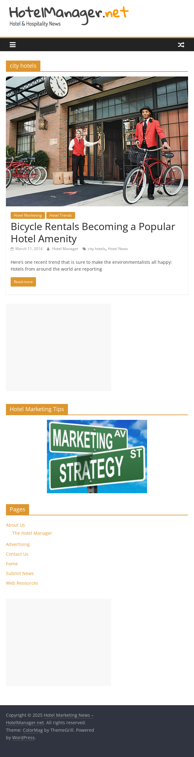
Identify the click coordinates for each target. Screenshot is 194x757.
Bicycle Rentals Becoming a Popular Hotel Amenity (93, 232)
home (12, 564)
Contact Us (17, 554)
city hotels (96, 248)
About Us (15, 525)
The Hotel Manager (32, 533)
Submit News (20, 573)
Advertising (18, 544)
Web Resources (22, 583)
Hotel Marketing (28, 215)
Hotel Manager (65, 248)
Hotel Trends (60, 215)
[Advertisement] (58, 347)
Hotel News (118, 248)
